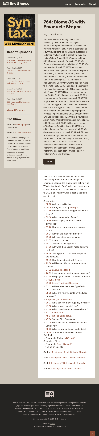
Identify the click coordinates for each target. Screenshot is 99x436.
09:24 (49, 234)
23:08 (49, 263)
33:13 (49, 286)
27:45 (49, 276)
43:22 (49, 312)
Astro (59, 344)
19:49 (49, 260)
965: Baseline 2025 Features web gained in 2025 (18, 82)
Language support (61, 270)
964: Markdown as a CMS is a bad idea (19, 93)
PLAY (49, 161)
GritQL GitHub (53, 280)
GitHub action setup (61, 316)
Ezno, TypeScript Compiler (65, 283)
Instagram (58, 352)
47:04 (49, 319)
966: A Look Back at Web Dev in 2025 (19, 72)
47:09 (49, 322)
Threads (83, 352)
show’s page (21, 125)
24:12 (49, 270)
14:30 (49, 247)
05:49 (49, 220)
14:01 (49, 243)
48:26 (49, 329)
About (92, 4)
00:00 (49, 204)
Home (68, 4)
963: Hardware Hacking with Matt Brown (18, 103)
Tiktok (67, 352)
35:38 (49, 293)
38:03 (49, 303)
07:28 (49, 227)
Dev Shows (16, 4)
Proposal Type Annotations (59, 299)
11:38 (49, 237)
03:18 (49, 217)
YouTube (67, 368)
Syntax (60, 34)
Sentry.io (74, 207)
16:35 (49, 253)
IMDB (66, 338)
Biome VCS (57, 312)
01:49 (49, 210)
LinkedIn (74, 352)
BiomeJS (67, 344)
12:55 (49, 240)
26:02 (49, 273)
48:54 (49, 332)
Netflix (74, 338)
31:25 (49, 283)
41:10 (49, 306)
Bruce (52, 424)
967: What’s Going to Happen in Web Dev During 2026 (19, 61)
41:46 (49, 309)
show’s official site (23, 132)
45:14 (49, 316)
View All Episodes (15, 110)
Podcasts (80, 4)
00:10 (49, 207)
